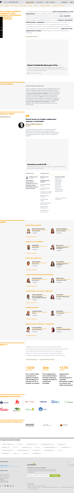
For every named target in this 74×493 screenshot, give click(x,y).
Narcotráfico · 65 (36, 453)
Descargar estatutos (5, 116)
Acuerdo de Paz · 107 (65, 447)
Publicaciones (4, 461)
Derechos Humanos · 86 (23, 450)
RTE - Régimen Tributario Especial (66, 487)
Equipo (30, 5)
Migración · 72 (5, 453)
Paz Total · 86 (36, 450)
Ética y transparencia (33, 488)
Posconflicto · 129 (26, 447)
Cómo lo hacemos (50, 2)
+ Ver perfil (34, 233)
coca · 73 (60, 450)
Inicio (1, 5)
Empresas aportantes (45, 5)
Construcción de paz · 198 (47, 444)
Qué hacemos (39, 2)
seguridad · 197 (61, 444)
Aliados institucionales (59, 5)
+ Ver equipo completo (31, 236)
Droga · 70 (15, 453)
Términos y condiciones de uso (34, 487)
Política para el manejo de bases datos (49, 487)
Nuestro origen (23, 5)
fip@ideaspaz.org (4, 480)
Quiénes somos (30, 2)
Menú (72, 2)
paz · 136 (15, 447)
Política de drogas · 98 (7, 450)
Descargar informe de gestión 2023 (47, 359)
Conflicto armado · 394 (7, 444)
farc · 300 (20, 444)
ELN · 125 (37, 447)
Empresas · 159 (5, 447)
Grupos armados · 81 (48, 450)
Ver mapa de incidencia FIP (32, 359)
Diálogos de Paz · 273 (31, 444)
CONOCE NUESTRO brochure (31, 36)
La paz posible (14, 5)
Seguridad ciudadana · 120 (50, 447)
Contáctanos (4, 470)
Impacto (36, 5)
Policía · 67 (25, 453)
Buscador (65, 2)
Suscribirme (55, 475)
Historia (7, 5)
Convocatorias (4, 465)
